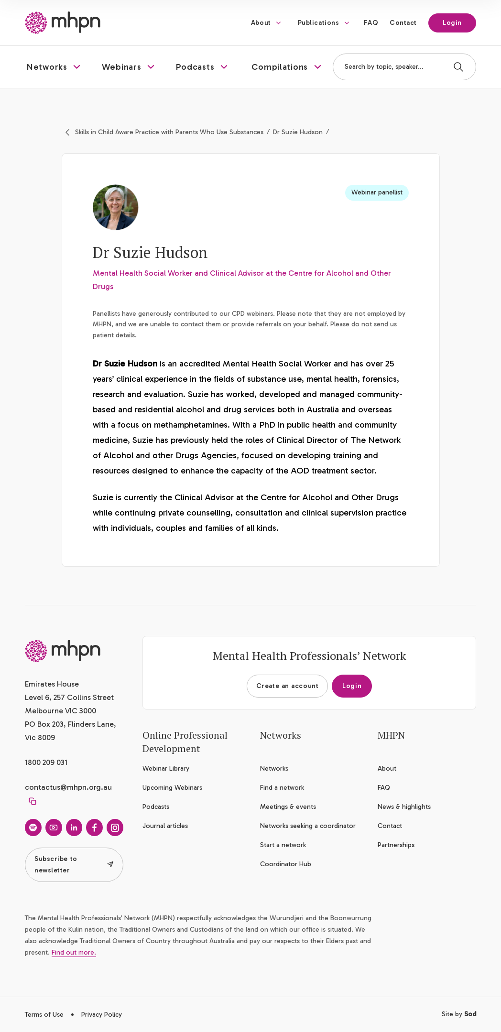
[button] (55, 67)
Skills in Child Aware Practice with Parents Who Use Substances (169, 132)
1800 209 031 (46, 762)
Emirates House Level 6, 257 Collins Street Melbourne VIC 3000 (69, 697)
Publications (318, 23)
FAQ (371, 23)
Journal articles (165, 826)
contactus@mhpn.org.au (68, 787)
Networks (274, 768)
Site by (459, 1014)
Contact (403, 23)
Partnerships (396, 845)
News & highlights (404, 807)
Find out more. (74, 952)
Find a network (282, 788)
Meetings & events (288, 807)
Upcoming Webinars (172, 788)
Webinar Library (165, 768)
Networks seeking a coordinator (308, 826)
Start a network (283, 845)
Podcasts (155, 807)
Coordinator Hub (285, 864)
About (261, 23)
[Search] (458, 67)
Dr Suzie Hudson (298, 132)
